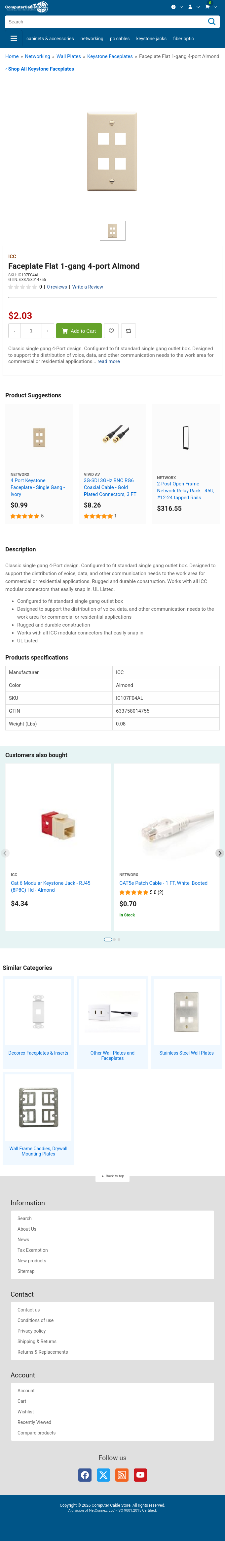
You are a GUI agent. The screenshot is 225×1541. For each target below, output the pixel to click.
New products (32, 1260)
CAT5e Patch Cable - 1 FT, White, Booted (164, 883)
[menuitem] (177, 7)
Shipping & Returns (37, 1341)
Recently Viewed (34, 1422)
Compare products (37, 1432)
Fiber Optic (183, 38)
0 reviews (57, 287)
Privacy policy (32, 1331)
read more (108, 361)
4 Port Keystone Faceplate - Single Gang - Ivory (38, 487)
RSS (122, 1475)
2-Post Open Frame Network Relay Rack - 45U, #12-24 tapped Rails (185, 491)
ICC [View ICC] (12, 257)
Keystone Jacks (151, 38)
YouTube (140, 1475)
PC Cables (120, 38)
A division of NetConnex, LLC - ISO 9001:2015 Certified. (112, 1510)
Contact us (29, 1309)
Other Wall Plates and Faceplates (112, 1055)
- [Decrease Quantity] (14, 330)
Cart (22, 1401)
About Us (27, 1229)
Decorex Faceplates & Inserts (38, 1053)
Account (26, 1390)
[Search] (211, 22)
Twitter (103, 1475)
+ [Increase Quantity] (48, 330)
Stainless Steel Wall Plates (187, 1053)
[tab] (108, 939)
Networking (92, 38)
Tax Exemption (33, 1250)
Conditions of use (36, 1320)
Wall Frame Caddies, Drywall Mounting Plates (38, 1151)
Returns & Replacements (43, 1352)
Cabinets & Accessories (50, 38)
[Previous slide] (5, 853)
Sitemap (26, 1271)
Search (25, 1218)
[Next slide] (219, 853)
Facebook (85, 1475)
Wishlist (26, 1411)
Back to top (115, 1176)
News (23, 1239)
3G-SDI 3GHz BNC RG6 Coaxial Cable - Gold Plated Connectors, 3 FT (110, 487)
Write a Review (87, 287)
